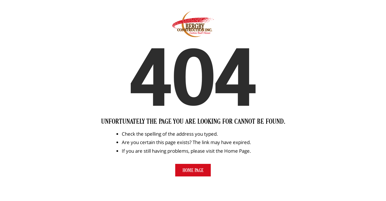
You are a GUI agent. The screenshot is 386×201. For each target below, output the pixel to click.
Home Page (193, 170)
